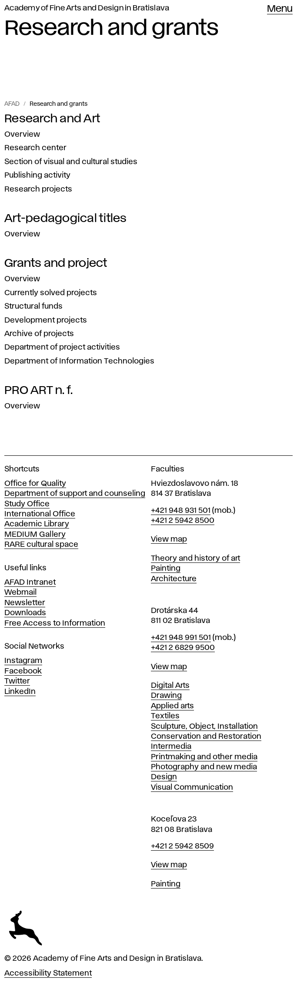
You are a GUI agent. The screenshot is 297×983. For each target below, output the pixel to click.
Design (164, 777)
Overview (22, 134)
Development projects (45, 320)
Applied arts (172, 706)
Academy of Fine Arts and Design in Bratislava (86, 8)
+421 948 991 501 (181, 637)
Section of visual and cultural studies (70, 161)
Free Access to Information (54, 623)
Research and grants (58, 104)
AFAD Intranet (30, 582)
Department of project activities (62, 347)
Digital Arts (170, 685)
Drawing (166, 695)
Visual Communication (192, 787)
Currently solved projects (50, 293)
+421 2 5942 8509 (182, 846)
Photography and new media (204, 767)
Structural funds (33, 306)
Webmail (20, 592)
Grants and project (55, 263)
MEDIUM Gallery (35, 534)
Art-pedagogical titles (65, 218)
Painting (165, 568)
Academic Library (36, 524)
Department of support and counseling (74, 493)
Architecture (174, 579)
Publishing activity (37, 175)
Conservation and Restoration (206, 736)
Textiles (165, 716)
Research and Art (52, 119)
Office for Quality (35, 483)
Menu (280, 9)
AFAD (12, 104)
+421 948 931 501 (180, 510)
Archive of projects (39, 333)
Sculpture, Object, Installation (204, 726)
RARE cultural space (41, 544)
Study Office (27, 504)
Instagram (23, 660)
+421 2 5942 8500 (182, 520)
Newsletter (24, 602)
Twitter (17, 681)
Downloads (25, 612)
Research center (35, 148)
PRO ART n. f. (38, 390)
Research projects (38, 189)
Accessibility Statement (48, 973)
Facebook (23, 671)
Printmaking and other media (204, 757)
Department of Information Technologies (79, 361)
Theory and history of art (195, 558)
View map (169, 539)
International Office (39, 514)
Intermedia (171, 746)
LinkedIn (20, 691)
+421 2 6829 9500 (183, 647)
